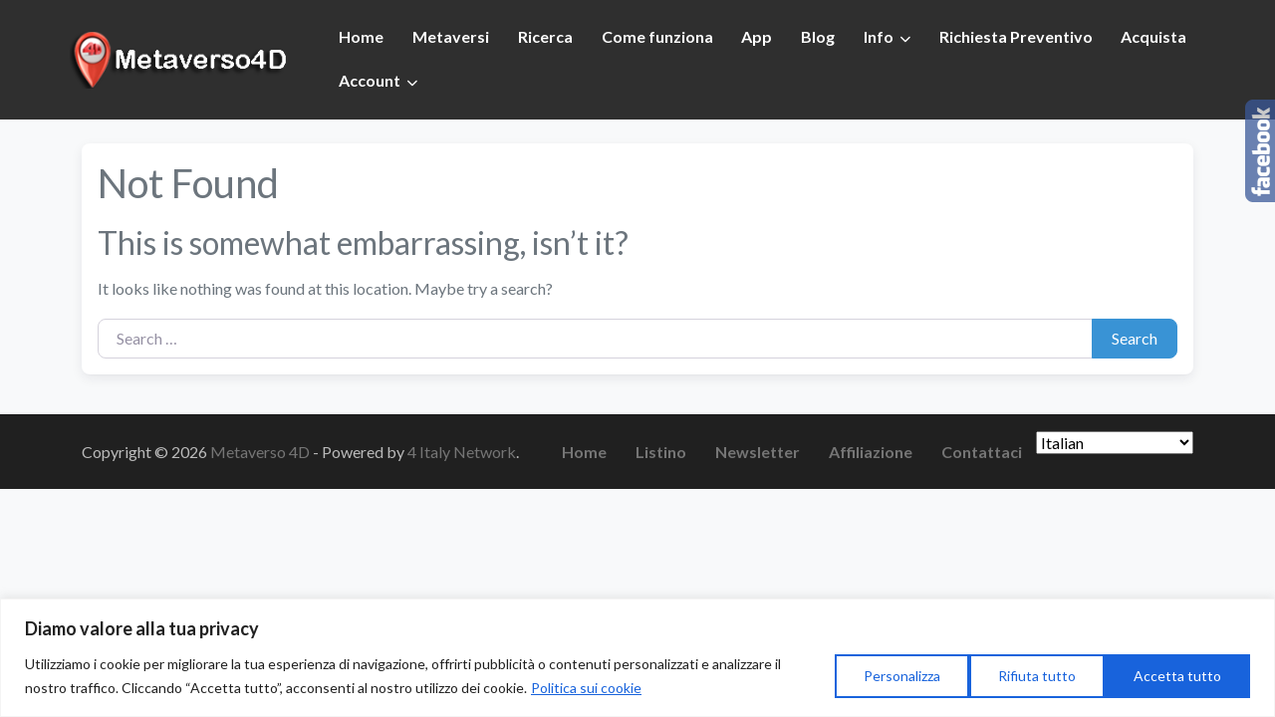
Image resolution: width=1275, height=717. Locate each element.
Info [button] (878, 36)
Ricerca (545, 36)
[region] (637, 657)
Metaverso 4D (261, 451)
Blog (818, 36)
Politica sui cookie (586, 687)
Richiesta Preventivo (1016, 36)
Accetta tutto (1177, 675)
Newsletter (757, 451)
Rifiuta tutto (1037, 675)
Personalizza (902, 675)
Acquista (1153, 36)
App (756, 36)
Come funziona (657, 36)
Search (1134, 338)
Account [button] (369, 80)
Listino (661, 451)
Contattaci (981, 451)
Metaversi (450, 36)
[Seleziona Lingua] (1114, 442)
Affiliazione (870, 451)
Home (361, 36)
